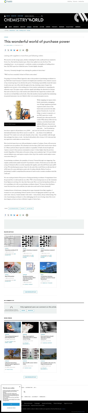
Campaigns (37, 403)
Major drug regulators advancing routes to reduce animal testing (30, 338)
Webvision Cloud (81, 411)
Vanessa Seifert (47, 342)
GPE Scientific (10, 254)
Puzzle (6, 248)
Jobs (17, 30)
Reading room (23, 30)
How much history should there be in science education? (47, 338)
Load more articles (30, 292)
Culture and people (13, 208)
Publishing (70, 1)
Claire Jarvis (9, 45)
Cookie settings (11, 407)
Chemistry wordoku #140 (11, 250)
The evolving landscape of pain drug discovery (11, 337)
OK (11, 404)
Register (13, 16)
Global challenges (58, 403)
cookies (63, 409)
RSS (35, 387)
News (42, 274)
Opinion (6, 37)
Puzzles (28, 30)
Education (75, 1)
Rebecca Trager (47, 283)
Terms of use (27, 396)
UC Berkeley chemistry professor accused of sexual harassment (48, 278)
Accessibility (35, 396)
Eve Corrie (10, 341)
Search (41, 15)
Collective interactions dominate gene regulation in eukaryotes (12, 364)
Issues (22, 387)
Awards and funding (46, 403)
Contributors (29, 387)
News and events (28, 403)
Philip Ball (10, 369)
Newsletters (12, 30)
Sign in (23, 310)
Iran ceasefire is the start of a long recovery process (48, 363)
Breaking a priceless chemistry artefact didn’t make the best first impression (29, 278)
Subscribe (20, 16)
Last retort (30, 208)
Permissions (42, 396)
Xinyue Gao (28, 368)
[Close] (19, 386)
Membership (81, 1)
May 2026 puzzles (9, 276)
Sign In (8, 16)
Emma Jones (8, 342)
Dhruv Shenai (29, 284)
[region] (11, 398)
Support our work (68, 403)
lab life (22, 208)
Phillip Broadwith (26, 343)
